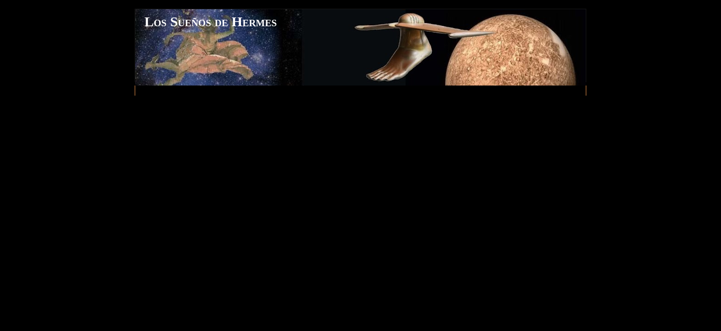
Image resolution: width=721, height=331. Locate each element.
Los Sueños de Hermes (210, 21)
